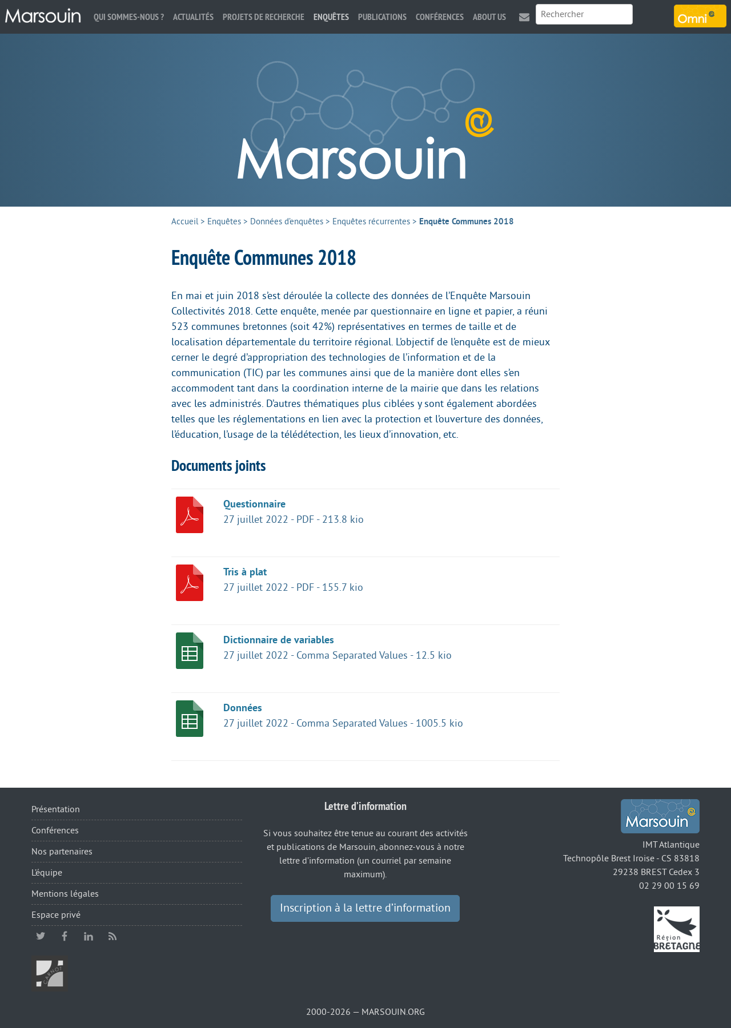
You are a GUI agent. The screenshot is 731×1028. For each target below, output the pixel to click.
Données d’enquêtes (286, 222)
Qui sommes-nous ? (129, 17)
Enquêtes (331, 17)
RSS (112, 936)
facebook (64, 936)
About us (489, 17)
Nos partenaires (62, 851)
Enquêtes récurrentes (371, 222)
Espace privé (56, 915)
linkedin (88, 936)
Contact (524, 17)
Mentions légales (65, 894)
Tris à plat (245, 572)
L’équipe (46, 873)
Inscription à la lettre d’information (365, 908)
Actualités (193, 17)
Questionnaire (254, 504)
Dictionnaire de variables (278, 640)
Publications (382, 17)
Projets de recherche (263, 17)
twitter (40, 936)
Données (242, 707)
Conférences (440, 17)
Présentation (55, 809)
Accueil (184, 222)
